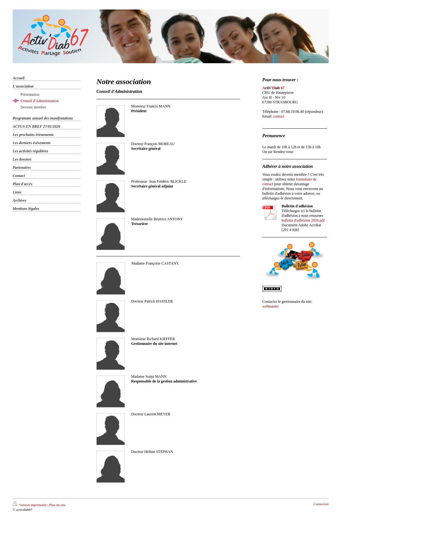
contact (278, 116)
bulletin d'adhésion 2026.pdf (303, 220)
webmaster (270, 306)
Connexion (321, 504)
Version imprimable (30, 505)
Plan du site (57, 505)
